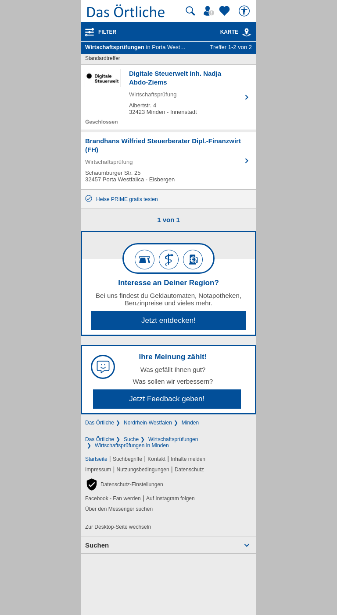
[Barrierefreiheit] (245, 11)
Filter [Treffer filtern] (107, 32)
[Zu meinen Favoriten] (225, 11)
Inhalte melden (188, 459)
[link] (246, 32)
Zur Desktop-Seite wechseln (118, 527)
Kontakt (156, 459)
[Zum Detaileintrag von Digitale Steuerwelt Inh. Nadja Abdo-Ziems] (168, 97)
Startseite (96, 459)
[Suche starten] (190, 11)
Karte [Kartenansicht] (236, 32)
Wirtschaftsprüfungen (173, 439)
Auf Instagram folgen (170, 498)
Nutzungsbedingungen (143, 470)
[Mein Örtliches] (210, 11)
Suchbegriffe (127, 459)
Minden (190, 423)
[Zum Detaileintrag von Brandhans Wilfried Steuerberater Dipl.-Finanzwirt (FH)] (168, 161)
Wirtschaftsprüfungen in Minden (132, 445)
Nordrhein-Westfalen (148, 423)
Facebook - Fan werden (113, 498)
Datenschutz (189, 470)
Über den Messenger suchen (119, 509)
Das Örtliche (99, 423)
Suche (131, 439)
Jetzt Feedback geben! (166, 399)
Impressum (98, 470)
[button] (124, 484)
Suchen (97, 545)
